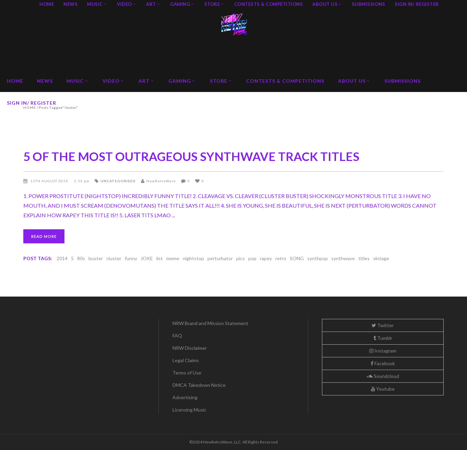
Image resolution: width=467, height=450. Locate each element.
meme (172, 258)
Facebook (383, 363)
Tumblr (382, 338)
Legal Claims (185, 360)
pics (240, 258)
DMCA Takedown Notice (199, 385)
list (159, 258)
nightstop (193, 258)
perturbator (220, 258)
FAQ (177, 335)
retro (280, 258)
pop (252, 258)
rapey (266, 258)
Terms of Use (186, 373)
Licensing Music (189, 410)
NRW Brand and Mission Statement (210, 323)
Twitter (383, 325)
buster (95, 258)
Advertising (184, 397)
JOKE (147, 258)
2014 (62, 258)
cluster (113, 258)
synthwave (343, 258)
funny (131, 258)
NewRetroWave (161, 181)
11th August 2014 (50, 181)
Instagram (382, 351)
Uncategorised (118, 181)
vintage (381, 258)
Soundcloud (383, 376)
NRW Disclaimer (189, 348)
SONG (297, 258)
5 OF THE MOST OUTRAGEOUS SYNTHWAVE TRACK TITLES (191, 156)
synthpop (317, 258)
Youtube (383, 389)
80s (81, 258)
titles (364, 258)
